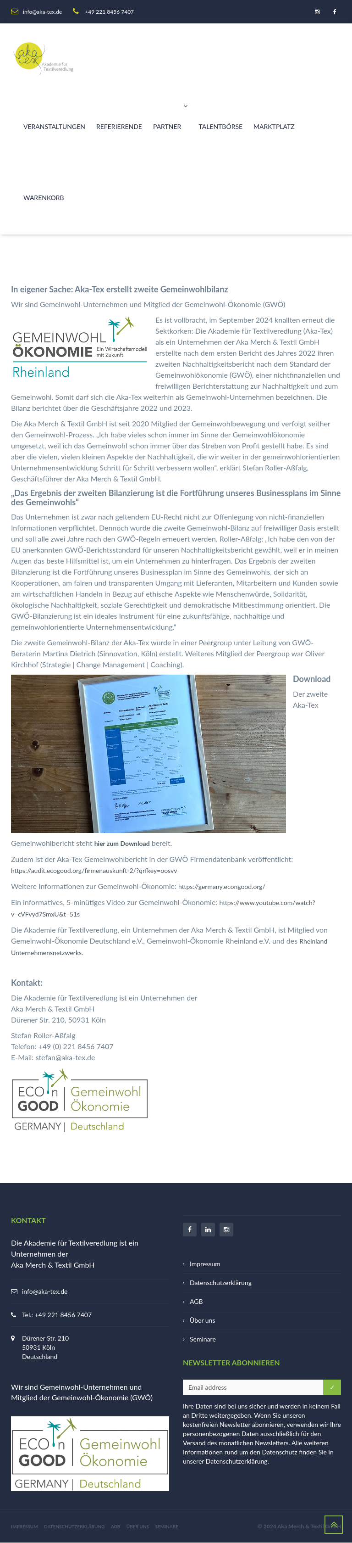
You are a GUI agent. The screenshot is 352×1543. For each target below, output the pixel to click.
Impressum (205, 1264)
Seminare (203, 1339)
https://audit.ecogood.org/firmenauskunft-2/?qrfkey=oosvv (94, 870)
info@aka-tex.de (44, 1291)
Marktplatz (274, 126)
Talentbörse (220, 126)
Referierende (119, 126)
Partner (170, 111)
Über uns (202, 1320)
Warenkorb (43, 197)
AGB (196, 1301)
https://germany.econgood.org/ (221, 886)
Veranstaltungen (54, 126)
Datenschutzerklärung (221, 1282)
